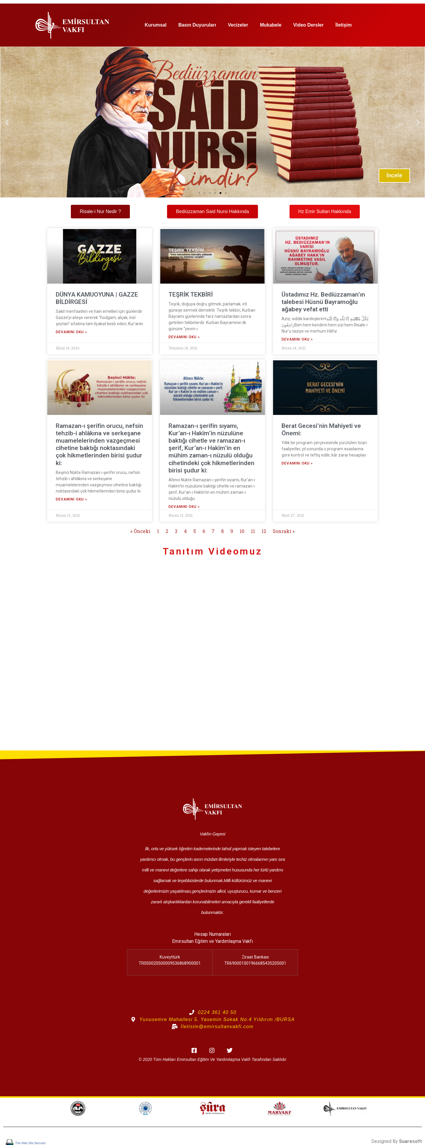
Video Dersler (308, 24)
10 (242, 531)
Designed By (396, 1141)
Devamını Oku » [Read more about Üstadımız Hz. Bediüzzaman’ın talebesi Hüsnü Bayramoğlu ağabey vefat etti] (297, 339)
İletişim (343, 24)
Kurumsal (155, 24)
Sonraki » (284, 531)
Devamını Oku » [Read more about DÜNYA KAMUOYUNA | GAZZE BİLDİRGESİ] (71, 332)
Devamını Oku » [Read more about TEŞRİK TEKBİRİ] (184, 337)
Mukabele (271, 24)
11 (253, 531)
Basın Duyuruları (197, 24)
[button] (7, 122)
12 (263, 531)
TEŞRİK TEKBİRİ (191, 294)
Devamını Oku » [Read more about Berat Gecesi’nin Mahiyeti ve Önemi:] (297, 463)
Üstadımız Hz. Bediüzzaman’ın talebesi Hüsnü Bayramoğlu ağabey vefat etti (323, 302)
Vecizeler (238, 24)
